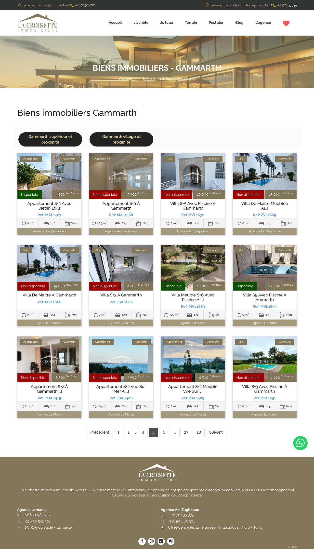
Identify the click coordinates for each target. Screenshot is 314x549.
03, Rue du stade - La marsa (48, 527)
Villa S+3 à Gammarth (121, 295)
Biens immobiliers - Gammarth (169, 78)
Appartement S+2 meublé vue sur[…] (193, 388)
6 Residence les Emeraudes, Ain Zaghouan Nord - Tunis (215, 527)
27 (186, 432)
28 (199, 432)
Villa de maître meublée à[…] (264, 205)
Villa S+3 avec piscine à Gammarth (264, 388)
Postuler (216, 22)
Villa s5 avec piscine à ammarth (264, 297)
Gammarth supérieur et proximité (50, 139)
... (175, 432)
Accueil (115, 22)
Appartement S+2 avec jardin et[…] (49, 205)
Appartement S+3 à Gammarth (121, 205)
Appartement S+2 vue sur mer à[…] (121, 388)
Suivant (215, 432)
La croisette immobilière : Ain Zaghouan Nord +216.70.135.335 (251, 5)
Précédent (99, 432)
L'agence (263, 22)
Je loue (166, 22)
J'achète (141, 22)
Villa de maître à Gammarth (49, 295)
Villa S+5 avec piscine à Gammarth (192, 205)
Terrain (191, 22)
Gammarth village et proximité (121, 139)
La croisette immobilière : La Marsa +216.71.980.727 (56, 5)
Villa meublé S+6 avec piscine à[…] (192, 297)
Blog (239, 22)
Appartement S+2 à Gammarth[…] (49, 388)
